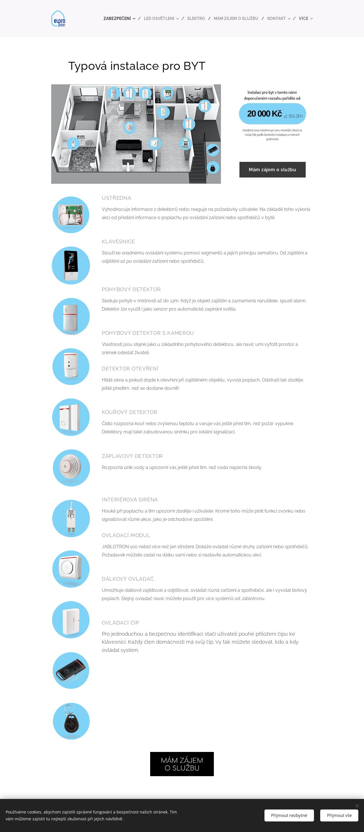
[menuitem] (112, 18)
